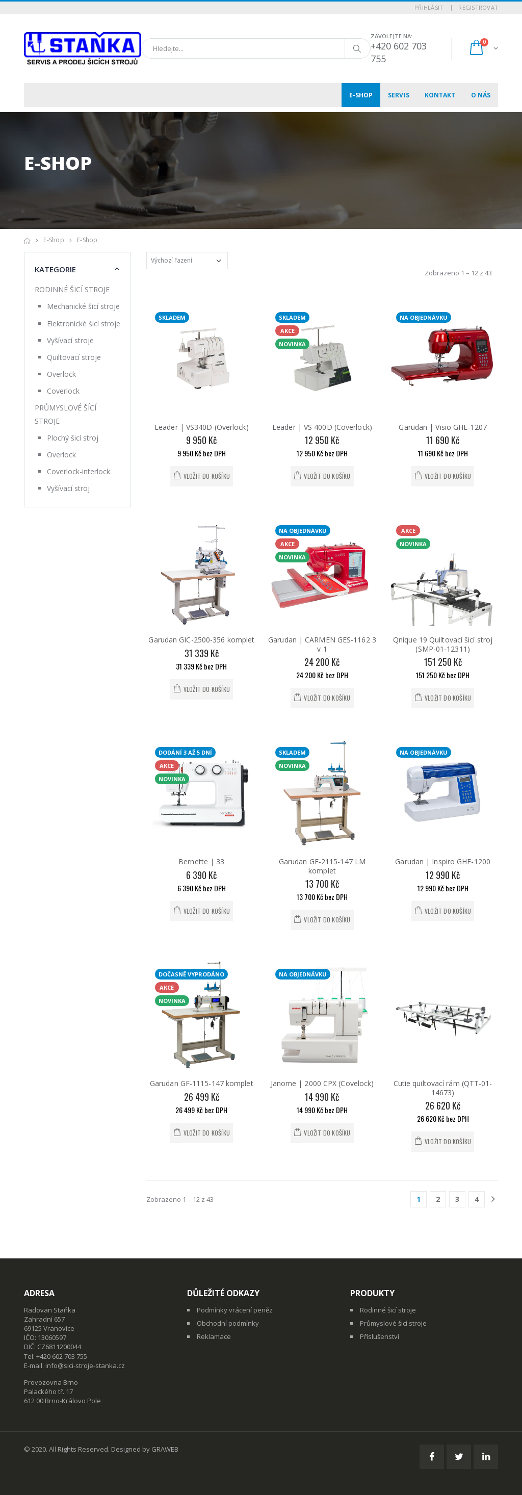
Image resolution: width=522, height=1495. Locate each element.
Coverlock (63, 391)
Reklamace (214, 1336)
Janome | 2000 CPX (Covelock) (322, 1083)
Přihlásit (428, 7)
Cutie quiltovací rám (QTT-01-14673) (443, 1087)
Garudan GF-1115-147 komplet (201, 1083)
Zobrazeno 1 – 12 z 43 (458, 272)
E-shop (361, 95)
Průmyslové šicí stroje (393, 1323)
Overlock (61, 374)
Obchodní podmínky (228, 1323)
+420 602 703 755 (61, 1356)
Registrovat (478, 7)
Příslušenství (379, 1336)
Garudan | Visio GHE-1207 (442, 427)
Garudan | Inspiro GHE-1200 (442, 861)
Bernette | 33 (201, 861)
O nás (481, 95)
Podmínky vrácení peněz (235, 1309)
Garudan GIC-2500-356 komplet (201, 640)
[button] (483, 48)
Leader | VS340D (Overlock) (201, 427)
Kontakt (440, 95)
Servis (398, 95)
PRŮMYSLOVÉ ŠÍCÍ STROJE (65, 414)
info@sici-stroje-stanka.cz (85, 1365)
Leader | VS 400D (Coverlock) (322, 427)
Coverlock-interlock (78, 471)
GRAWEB (164, 1449)
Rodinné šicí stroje (388, 1309)
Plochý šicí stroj (72, 438)
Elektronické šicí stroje (83, 323)
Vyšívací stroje (70, 340)
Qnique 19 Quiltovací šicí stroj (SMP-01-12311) (442, 644)
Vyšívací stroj (68, 488)
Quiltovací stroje (74, 357)
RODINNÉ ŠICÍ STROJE (72, 289)
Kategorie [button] (55, 269)
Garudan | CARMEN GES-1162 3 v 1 (322, 644)
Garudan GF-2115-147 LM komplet (322, 866)
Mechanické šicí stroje (83, 306)
